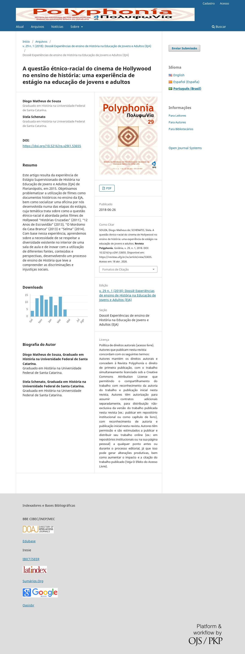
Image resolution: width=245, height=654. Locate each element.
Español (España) (186, 82)
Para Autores (177, 122)
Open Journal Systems (185, 148)
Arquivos (37, 26)
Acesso (224, 3)
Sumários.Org (33, 581)
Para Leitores (177, 115)
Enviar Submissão (184, 48)
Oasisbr (28, 605)
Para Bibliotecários (181, 129)
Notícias (57, 26)
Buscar (219, 26)
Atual (20, 26)
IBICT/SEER (31, 559)
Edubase (29, 541)
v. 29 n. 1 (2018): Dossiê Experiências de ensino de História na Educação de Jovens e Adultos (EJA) (87, 46)
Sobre (75, 26)
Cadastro (209, 3)
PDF (108, 188)
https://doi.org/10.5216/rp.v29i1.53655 (52, 146)
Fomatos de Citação (115, 269)
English (179, 75)
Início (26, 41)
